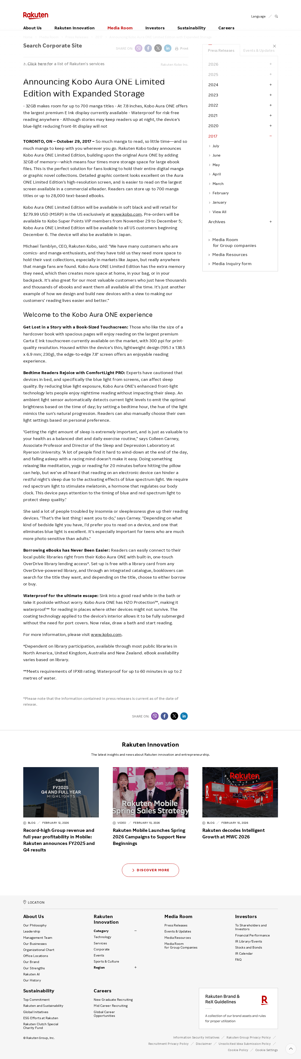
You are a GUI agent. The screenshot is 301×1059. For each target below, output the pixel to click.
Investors (155, 22)
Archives (216, 221)
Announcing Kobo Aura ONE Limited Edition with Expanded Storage (160, 37)
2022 (213, 105)
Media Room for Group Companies (180, 945)
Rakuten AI (31, 974)
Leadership (31, 931)
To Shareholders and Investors (251, 927)
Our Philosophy (35, 925)
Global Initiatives (35, 1012)
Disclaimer (204, 1043)
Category (101, 931)
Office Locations (35, 956)
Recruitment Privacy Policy (168, 1043)
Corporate (102, 949)
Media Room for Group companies (234, 242)
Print (181, 48)
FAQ (238, 959)
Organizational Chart (38, 950)
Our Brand (31, 962)
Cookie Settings (266, 1050)
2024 (213, 84)
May (214, 164)
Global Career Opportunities (104, 1014)
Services (100, 943)
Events (99, 955)
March (216, 183)
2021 (213, 115)
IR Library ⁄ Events (248, 941)
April (214, 174)
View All (217, 211)
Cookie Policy (238, 1050)
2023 (213, 94)
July (213, 145)
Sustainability (191, 22)
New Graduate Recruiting (113, 999)
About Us (32, 22)
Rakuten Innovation (74, 22)
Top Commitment (36, 999)
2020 (213, 125)
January (217, 202)
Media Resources (230, 254)
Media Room (120, 22)
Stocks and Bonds (248, 947)
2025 (213, 74)
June (214, 155)
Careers (226, 22)
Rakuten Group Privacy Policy (249, 1037)
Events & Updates (258, 50)
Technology (102, 937)
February (218, 193)
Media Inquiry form (232, 263)
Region (99, 967)
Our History (32, 980)
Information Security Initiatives (196, 1037)
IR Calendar (244, 953)
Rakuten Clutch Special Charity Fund (40, 1026)
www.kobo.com (126, 214)
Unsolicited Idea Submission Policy (245, 1043)
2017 (99, 37)
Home (28, 37)
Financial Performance (252, 935)
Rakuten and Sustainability (43, 1006)
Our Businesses (35, 944)
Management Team (37, 937)
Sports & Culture (106, 961)
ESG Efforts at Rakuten (40, 1018)
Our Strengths (34, 968)
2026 (213, 64)
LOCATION (34, 902)
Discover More (150, 870)
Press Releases (76, 37)
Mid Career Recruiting (111, 1006)
